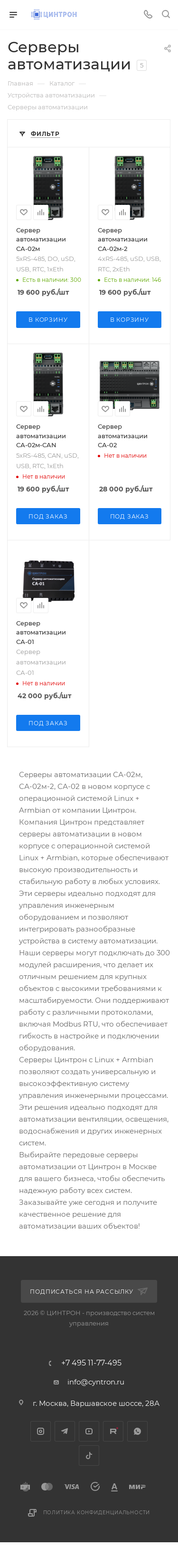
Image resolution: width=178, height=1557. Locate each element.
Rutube (113, 1431)
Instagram (40, 1431)
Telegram (65, 1431)
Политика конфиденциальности (96, 1512)
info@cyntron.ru (95, 1381)
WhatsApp (137, 1431)
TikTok (89, 1455)
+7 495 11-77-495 (91, 1363)
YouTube (89, 1431)
